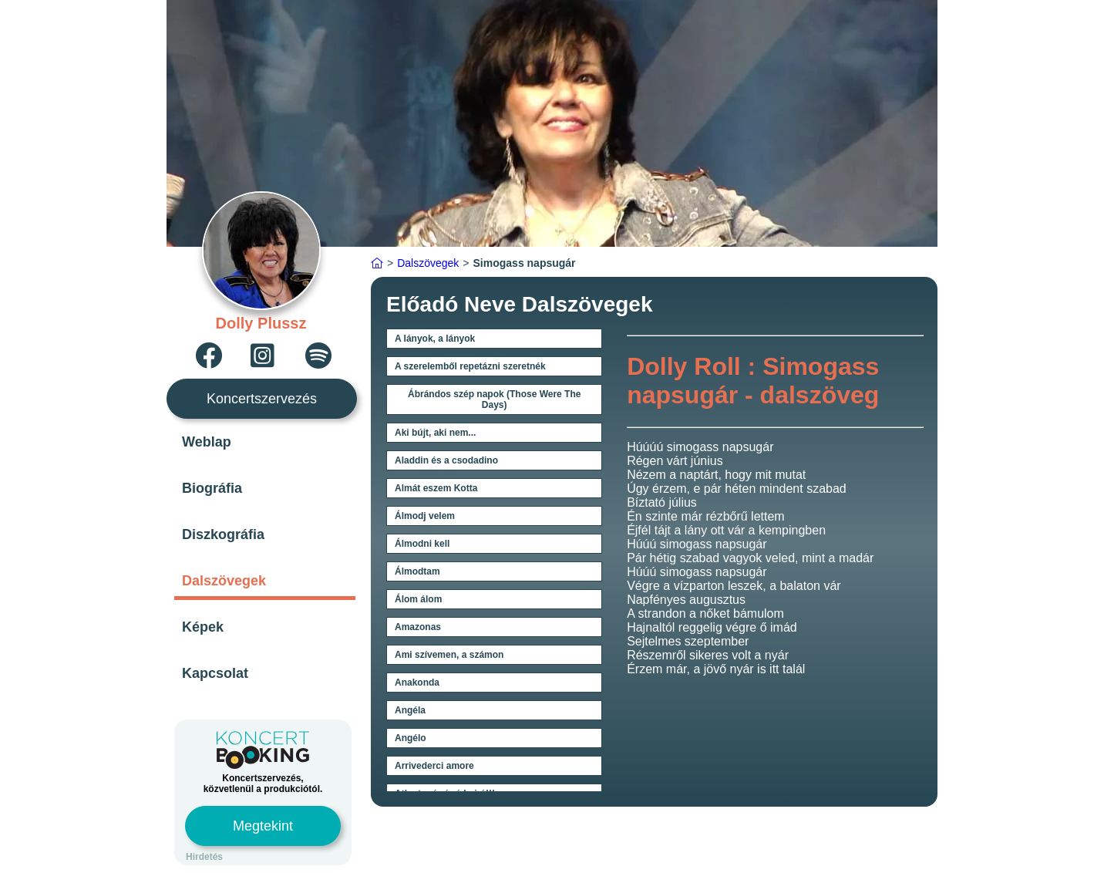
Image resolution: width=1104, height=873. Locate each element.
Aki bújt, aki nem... (435, 432)
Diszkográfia (223, 534)
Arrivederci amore (434, 765)
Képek (203, 627)
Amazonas (418, 627)
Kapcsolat (215, 673)
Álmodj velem (425, 516)
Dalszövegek (224, 580)
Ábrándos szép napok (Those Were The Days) (494, 399)
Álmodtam (417, 571)
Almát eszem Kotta (436, 488)
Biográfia (212, 488)
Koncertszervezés (262, 398)
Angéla (410, 710)
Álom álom (418, 599)
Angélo (410, 738)
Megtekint (263, 826)
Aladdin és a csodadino (446, 460)
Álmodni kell (422, 543)
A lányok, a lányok (435, 338)
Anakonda (417, 682)
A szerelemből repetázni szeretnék (470, 366)
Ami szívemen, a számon (449, 654)
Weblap (206, 442)
